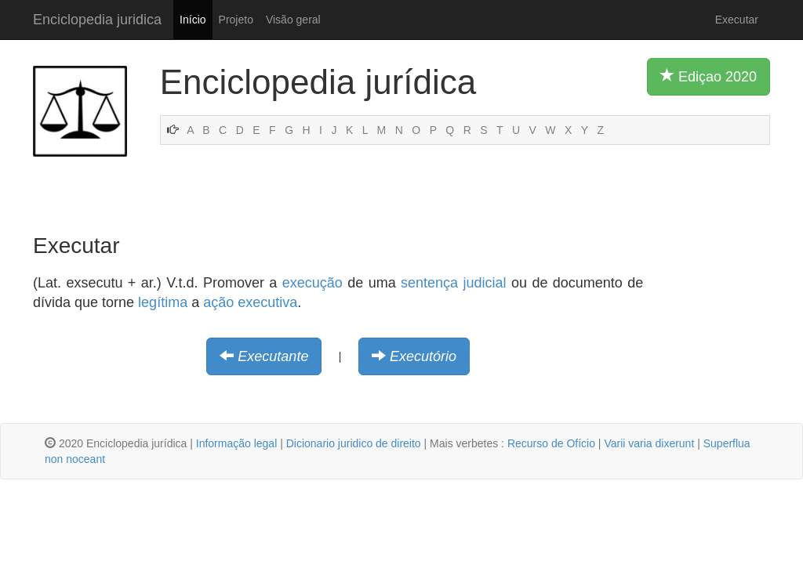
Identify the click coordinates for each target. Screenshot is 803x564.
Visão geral (293, 19)
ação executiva (250, 302)
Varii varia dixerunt (649, 443)
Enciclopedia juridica (97, 19)
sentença (429, 283)
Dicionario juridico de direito (353, 443)
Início (192, 19)
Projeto (236, 19)
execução (312, 283)
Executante (273, 356)
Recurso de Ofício (551, 443)
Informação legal (237, 443)
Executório (423, 356)
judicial (485, 283)
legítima (162, 302)
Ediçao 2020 (708, 76)
